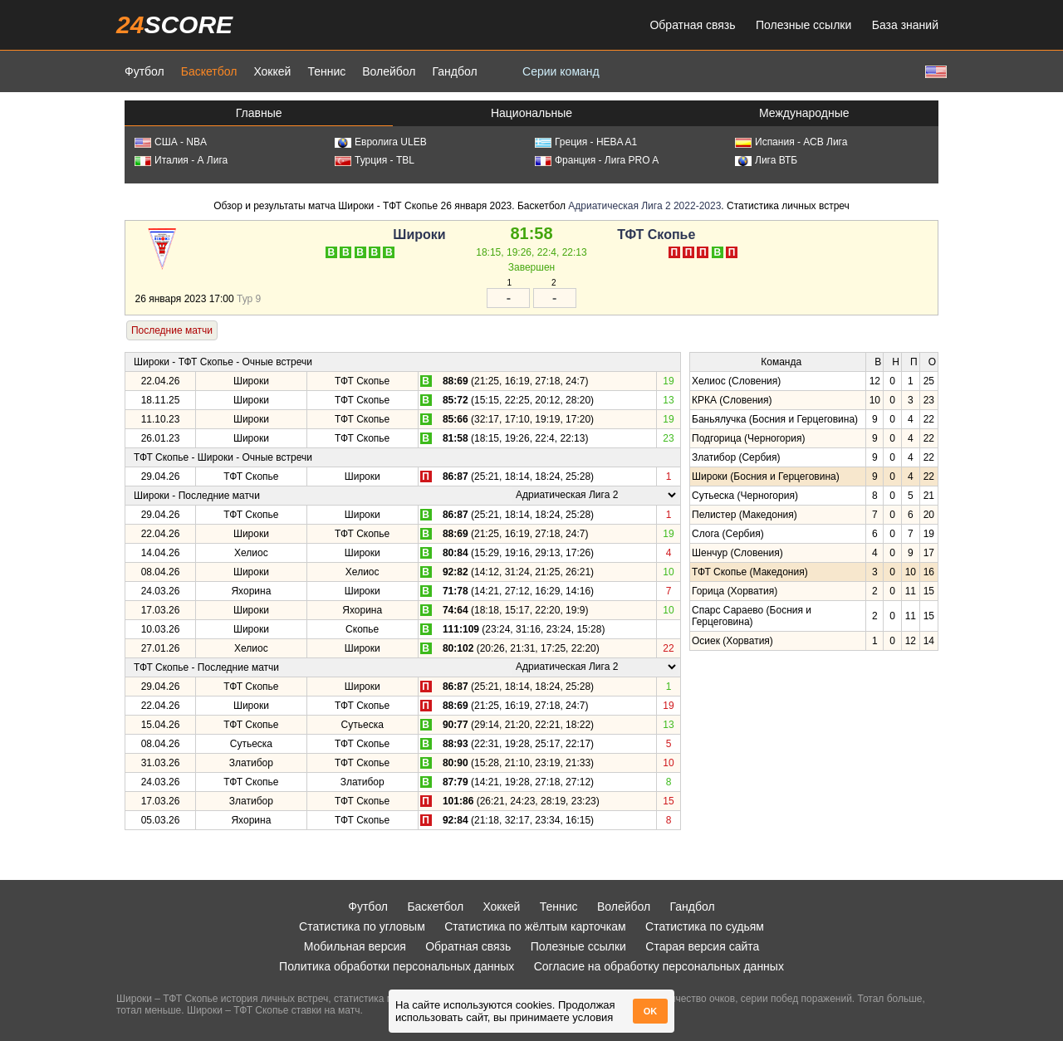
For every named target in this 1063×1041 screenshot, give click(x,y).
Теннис (326, 71)
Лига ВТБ (766, 160)
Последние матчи (172, 330)
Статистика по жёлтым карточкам (535, 926)
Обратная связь (692, 25)
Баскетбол (209, 71)
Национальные (531, 113)
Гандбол (454, 71)
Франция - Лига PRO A (597, 160)
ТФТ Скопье (656, 234)
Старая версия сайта (702, 946)
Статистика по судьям (704, 926)
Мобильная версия (355, 946)
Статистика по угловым (362, 926)
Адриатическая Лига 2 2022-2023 (644, 206)
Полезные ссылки (803, 25)
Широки (419, 234)
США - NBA (171, 142)
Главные (259, 113)
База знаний (905, 25)
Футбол (144, 71)
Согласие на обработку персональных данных (659, 966)
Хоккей (272, 71)
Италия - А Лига (181, 160)
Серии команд (561, 71)
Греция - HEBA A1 (586, 142)
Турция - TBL (374, 160)
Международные (804, 113)
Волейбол (388, 71)
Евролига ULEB (381, 142)
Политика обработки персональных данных (396, 966)
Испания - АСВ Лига (791, 142)
